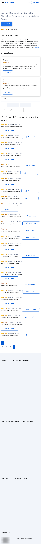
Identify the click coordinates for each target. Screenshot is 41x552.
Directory (4, 509)
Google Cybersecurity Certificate (25, 364)
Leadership (4, 455)
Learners (25, 451)
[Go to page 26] (2, 347)
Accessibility (5, 503)
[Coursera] (9, 2)
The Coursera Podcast (28, 459)
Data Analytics (5, 368)
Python (4, 378)
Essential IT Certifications (8, 429)
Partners (24, 453)
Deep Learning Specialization (9, 400)
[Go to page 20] (17, 343)
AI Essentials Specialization (8, 392)
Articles (4, 507)
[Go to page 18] (10, 343)
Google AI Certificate (22, 362)
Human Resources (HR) (7, 372)
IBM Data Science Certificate (24, 378)
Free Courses (5, 480)
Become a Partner (6, 475)
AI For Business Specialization (9, 394)
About (3, 451)
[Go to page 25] (35, 343)
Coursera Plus (5, 461)
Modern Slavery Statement (8, 513)
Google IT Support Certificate (24, 368)
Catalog (4, 459)
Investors (4, 495)
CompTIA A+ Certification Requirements (11, 425)
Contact (4, 505)
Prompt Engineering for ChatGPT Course (11, 408)
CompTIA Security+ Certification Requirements (13, 427)
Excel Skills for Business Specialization (11, 402)
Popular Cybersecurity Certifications (10, 440)
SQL (3, 380)
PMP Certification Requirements (9, 438)
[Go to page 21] (21, 343)
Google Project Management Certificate (27, 370)
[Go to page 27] (6, 347)
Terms (3, 497)
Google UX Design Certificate (24, 372)
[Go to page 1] (5, 343)
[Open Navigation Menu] (3, 2)
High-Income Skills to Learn (8, 434)
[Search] (29, 2)
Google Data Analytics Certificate (25, 366)
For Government (6, 471)
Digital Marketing (6, 370)
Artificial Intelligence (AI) (7, 364)
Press (3, 493)
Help (3, 501)
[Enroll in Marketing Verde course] (6, 24)
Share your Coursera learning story (10, 482)
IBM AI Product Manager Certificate (25, 376)
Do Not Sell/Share (6, 515)
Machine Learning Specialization (9, 406)
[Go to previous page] (2, 343)
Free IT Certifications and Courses (10, 432)
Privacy (4, 499)
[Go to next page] (14, 347)
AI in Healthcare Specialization (9, 398)
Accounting (4, 362)
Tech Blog (25, 461)
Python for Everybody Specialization (10, 410)
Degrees (4, 467)
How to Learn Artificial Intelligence (10, 436)
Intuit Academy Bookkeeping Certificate (27, 380)
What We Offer (5, 453)
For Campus (5, 473)
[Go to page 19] (13, 343)
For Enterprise (5, 469)
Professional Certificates (8, 463)
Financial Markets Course (8, 404)
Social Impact (5, 478)
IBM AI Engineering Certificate (24, 374)
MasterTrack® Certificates (8, 465)
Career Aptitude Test (7, 421)
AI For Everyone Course (7, 396)
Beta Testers (26, 455)
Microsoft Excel (5, 374)
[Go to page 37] (10, 347)
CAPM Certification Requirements (9, 423)
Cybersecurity (5, 366)
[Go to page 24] (32, 343)
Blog (24, 457)
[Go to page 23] (28, 343)
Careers (4, 457)
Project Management (7, 376)
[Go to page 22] (24, 343)
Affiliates (4, 511)
